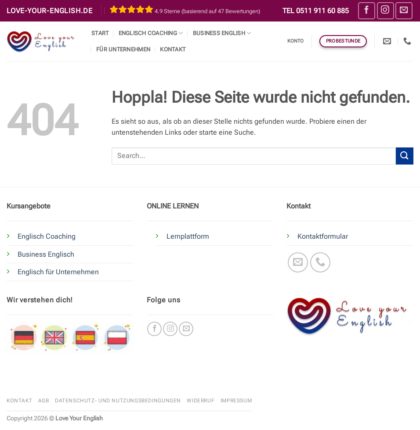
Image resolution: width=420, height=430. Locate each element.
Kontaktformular (322, 236)
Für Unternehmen (123, 49)
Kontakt (172, 49)
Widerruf (200, 401)
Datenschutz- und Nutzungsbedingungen (118, 401)
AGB (43, 401)
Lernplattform (188, 236)
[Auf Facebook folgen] (366, 10)
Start (100, 33)
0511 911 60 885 (322, 11)
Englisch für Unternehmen (58, 272)
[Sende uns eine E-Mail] (404, 10)
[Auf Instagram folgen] (385, 10)
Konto (295, 41)
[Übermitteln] (404, 156)
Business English (222, 33)
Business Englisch (46, 254)
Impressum (236, 401)
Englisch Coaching (151, 33)
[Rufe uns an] (320, 262)
